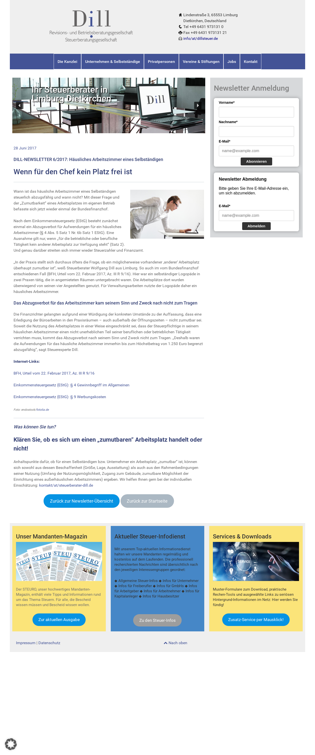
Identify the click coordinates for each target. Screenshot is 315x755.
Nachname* (228, 122)
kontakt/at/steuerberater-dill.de (66, 485)
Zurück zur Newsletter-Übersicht (81, 501)
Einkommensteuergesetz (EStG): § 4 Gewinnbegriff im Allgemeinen (71, 385)
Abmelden (257, 226)
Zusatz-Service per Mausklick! (256, 619)
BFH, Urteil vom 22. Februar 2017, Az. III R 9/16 (54, 373)
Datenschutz (49, 642)
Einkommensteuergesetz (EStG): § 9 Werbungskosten (60, 396)
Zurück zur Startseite (147, 501)
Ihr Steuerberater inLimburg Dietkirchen (71, 94)
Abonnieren (256, 161)
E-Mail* (224, 141)
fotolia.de (42, 409)
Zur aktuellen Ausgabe (59, 619)
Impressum (25, 642)
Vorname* (227, 102)
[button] (19, 105)
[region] (108, 105)
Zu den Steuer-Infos (157, 620)
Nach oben (175, 642)
